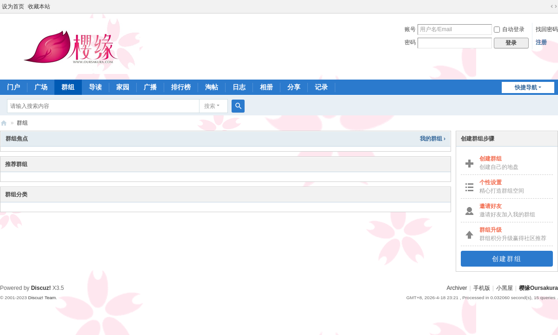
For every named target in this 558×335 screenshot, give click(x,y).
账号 (410, 29)
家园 (122, 87)
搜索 (209, 106)
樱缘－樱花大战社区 (3, 123)
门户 (13, 87)
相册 (266, 87)
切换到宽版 (554, 6)
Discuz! (41, 288)
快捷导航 (526, 87)
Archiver (457, 288)
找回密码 (547, 29)
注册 (541, 42)
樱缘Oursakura (538, 288)
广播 (150, 87)
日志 (239, 87)
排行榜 (181, 87)
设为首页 (13, 6)
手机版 (481, 288)
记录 (321, 87)
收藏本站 (39, 6)
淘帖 (211, 87)
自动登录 (509, 29)
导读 (95, 87)
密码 (410, 42)
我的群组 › (432, 138)
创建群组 (507, 258)
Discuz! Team (42, 297)
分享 (293, 87)
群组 (67, 87)
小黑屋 (504, 288)
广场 (40, 87)
